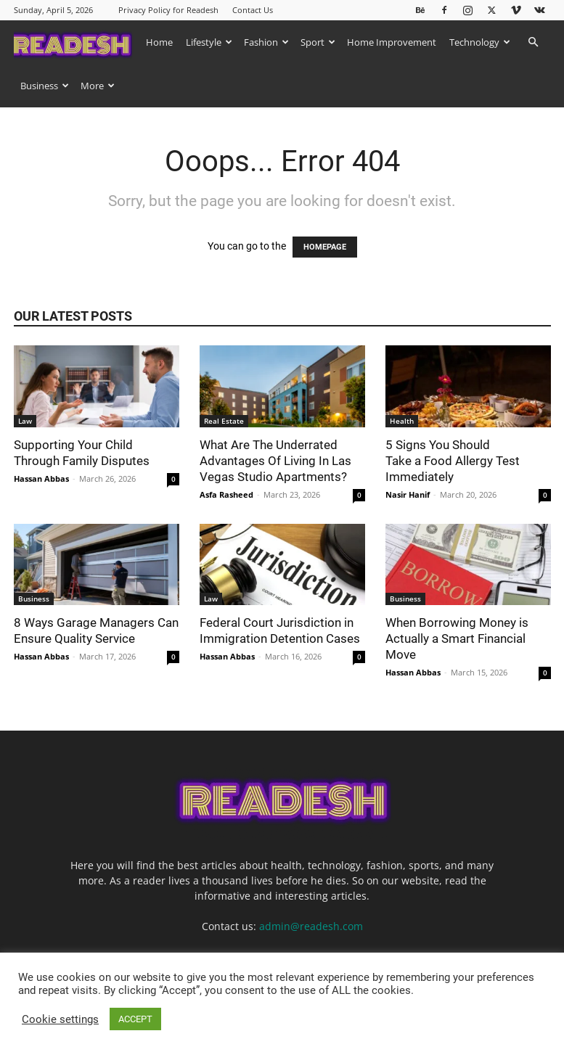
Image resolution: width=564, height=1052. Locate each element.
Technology (479, 42)
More (98, 85)
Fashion (266, 42)
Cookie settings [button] (60, 1019)
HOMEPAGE (324, 247)
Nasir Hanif (407, 494)
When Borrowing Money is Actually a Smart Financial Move (456, 638)
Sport (318, 42)
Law (25, 421)
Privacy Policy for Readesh (168, 9)
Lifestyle (209, 42)
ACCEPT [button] (135, 1019)
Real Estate (224, 421)
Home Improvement (391, 42)
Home (159, 42)
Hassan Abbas (41, 478)
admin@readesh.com (311, 926)
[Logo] (76, 42)
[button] (533, 42)
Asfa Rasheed (226, 494)
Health (402, 421)
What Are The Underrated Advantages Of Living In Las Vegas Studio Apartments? (275, 460)
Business (44, 85)
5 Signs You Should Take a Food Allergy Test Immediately (452, 460)
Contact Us (252, 9)
